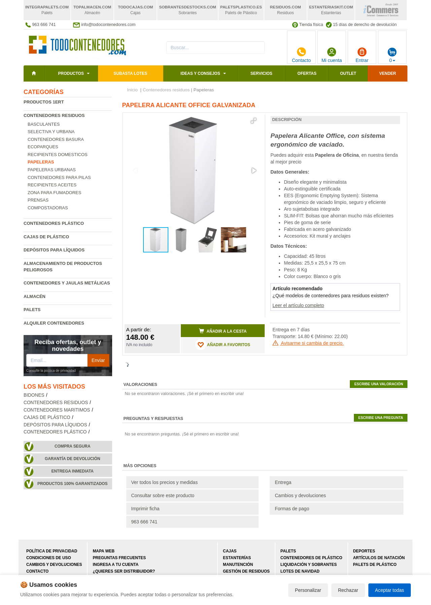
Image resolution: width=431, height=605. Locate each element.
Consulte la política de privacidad (51, 370)
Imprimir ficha (145, 508)
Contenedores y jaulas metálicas (67, 282)
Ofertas (306, 73)
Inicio (132, 89)
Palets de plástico (375, 564)
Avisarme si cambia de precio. (308, 343)
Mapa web (103, 551)
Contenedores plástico (54, 223)
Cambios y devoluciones (300, 495)
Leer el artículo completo (298, 305)
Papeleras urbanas (52, 169)
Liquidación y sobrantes (308, 564)
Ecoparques (43, 146)
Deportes (364, 551)
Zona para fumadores (54, 192)
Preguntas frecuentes (119, 557)
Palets (32, 309)
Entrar (362, 55)
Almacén (34, 296)
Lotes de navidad (300, 571)
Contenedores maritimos (57, 410)
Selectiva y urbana (51, 131)
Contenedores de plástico (311, 557)
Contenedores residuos (54, 115)
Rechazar (348, 590)
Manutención (238, 564)
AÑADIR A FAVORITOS (222, 344)
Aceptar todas (389, 590)
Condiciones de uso (48, 557)
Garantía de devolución (72, 458)
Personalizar (308, 590)
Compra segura (73, 446)
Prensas (38, 200)
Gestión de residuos (246, 571)
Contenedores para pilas (59, 177)
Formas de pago (292, 508)
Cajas (229, 551)
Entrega (283, 482)
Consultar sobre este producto (163, 495)
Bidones (34, 395)
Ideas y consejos (200, 73)
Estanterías (237, 557)
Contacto (301, 55)
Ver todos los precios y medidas (164, 482)
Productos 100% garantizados (72, 483)
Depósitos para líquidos (54, 249)
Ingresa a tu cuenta (115, 564)
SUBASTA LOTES (130, 73)
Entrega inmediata (73, 471)
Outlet (348, 73)
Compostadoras (48, 207)
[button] (253, 120)
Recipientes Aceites (52, 184)
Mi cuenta (332, 55)
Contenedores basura (56, 139)
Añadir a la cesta (223, 331)
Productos (71, 73)
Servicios (261, 73)
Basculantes (44, 124)
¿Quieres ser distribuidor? (124, 571)
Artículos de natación (379, 557)
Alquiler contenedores (54, 323)
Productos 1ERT (44, 101)
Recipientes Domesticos (58, 154)
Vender (387, 73)
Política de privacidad (51, 551)
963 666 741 (144, 521)
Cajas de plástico (46, 236)
